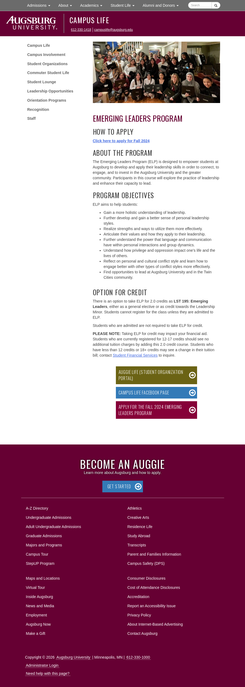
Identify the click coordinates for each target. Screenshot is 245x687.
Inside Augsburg (39, 597)
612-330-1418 (81, 30)
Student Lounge (41, 82)
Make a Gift (35, 633)
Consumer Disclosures (147, 578)
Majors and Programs (44, 544)
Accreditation (138, 597)
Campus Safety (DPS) (146, 563)
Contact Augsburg (143, 633)
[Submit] (215, 5)
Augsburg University (73, 657)
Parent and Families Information (154, 554)
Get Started (119, 486)
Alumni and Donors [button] (163, 5)
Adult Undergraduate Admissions (53, 527)
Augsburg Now (38, 624)
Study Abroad (139, 536)
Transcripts (137, 545)
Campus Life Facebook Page (144, 392)
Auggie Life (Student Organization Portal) (151, 375)
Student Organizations (47, 64)
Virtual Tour (35, 587)
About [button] (67, 6)
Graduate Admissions (44, 536)
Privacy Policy (139, 615)
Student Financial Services (135, 355)
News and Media (40, 606)
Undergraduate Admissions (48, 517)
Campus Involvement (46, 54)
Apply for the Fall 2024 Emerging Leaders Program (150, 410)
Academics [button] (93, 5)
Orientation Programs (46, 100)
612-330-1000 (138, 657)
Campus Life (89, 20)
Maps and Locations (43, 578)
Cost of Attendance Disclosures (154, 587)
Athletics (135, 508)
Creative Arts (138, 517)
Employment (36, 615)
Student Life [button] (124, 5)
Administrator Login (42, 665)
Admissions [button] (40, 5)
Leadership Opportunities (50, 91)
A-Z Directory (37, 508)
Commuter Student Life (48, 73)
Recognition (38, 109)
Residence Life (140, 527)
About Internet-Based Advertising (155, 624)
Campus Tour (37, 554)
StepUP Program (40, 563)
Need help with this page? (48, 673)
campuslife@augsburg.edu (113, 30)
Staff (31, 118)
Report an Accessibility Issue (152, 606)
